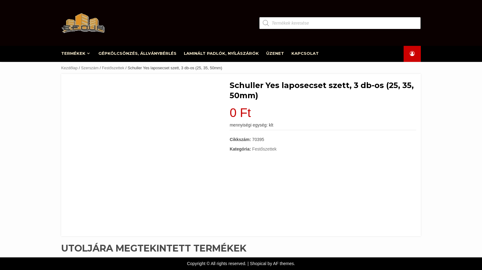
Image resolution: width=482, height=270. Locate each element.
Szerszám (89, 68)
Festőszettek (113, 68)
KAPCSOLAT (305, 53)
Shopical (258, 263)
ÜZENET (275, 53)
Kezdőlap (69, 68)
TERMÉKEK (73, 53)
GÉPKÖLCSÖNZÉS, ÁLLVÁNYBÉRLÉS (137, 53)
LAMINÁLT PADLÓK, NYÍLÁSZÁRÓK (221, 53)
